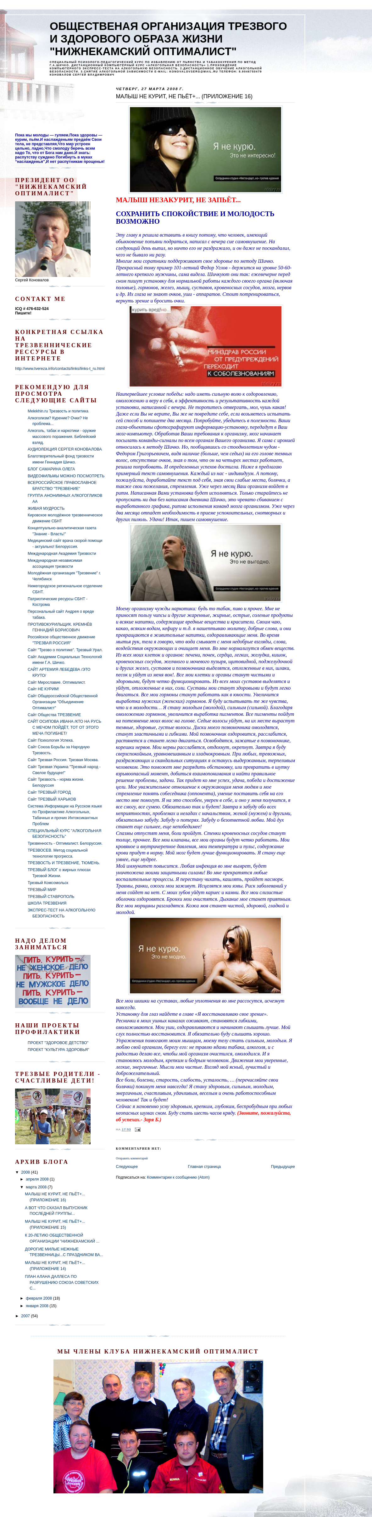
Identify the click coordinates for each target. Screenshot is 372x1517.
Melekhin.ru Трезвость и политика (58, 411)
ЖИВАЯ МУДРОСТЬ (46, 508)
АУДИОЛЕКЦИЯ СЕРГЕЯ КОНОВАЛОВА (65, 449)
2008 (26, 1172)
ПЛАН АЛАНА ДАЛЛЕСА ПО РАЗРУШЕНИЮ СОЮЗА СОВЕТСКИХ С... (62, 1282)
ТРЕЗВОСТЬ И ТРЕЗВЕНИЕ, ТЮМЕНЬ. (64, 863)
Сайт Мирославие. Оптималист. (57, 682)
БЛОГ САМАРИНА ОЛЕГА (51, 469)
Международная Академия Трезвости (62, 553)
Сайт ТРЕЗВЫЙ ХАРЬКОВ (52, 799)
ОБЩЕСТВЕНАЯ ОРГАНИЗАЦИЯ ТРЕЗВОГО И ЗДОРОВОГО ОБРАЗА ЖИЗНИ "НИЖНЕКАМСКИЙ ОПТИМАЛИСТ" (168, 38)
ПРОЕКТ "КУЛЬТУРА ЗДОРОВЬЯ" (58, 1050)
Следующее (127, 1166)
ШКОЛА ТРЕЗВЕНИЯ (47, 903)
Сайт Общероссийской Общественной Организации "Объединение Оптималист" (63, 702)
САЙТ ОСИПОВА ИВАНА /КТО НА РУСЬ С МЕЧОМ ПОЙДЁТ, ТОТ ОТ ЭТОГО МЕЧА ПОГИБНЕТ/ (64, 727)
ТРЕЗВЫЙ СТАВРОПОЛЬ (51, 896)
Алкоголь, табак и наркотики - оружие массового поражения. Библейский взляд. (62, 436)
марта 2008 (36, 1187)
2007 (26, 1316)
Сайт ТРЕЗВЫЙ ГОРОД (49, 792)
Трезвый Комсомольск (48, 883)
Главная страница (204, 1166)
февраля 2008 (39, 1298)
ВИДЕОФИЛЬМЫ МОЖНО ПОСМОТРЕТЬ (66, 476)
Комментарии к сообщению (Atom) (178, 1177)
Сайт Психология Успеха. (51, 740)
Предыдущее (283, 1166)
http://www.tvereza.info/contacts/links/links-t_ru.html (60, 368)
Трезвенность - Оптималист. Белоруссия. (65, 843)
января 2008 (37, 1306)
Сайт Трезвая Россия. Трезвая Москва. (63, 760)
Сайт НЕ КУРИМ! (43, 689)
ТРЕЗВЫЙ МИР (42, 890)
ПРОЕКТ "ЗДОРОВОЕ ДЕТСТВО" (58, 1043)
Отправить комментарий (131, 1158)
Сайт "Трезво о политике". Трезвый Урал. (65, 650)
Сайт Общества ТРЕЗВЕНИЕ (54, 715)
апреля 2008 (38, 1179)
